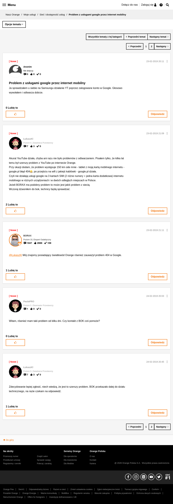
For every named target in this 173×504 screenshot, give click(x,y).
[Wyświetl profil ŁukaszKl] (28, 139)
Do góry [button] (10, 440)
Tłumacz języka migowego (136, 489)
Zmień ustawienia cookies (81, 489)
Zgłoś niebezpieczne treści (108, 489)
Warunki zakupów (102, 493)
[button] (167, 61)
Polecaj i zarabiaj (44, 463)
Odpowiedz (157, 114)
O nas (92, 456)
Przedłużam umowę (11, 460)
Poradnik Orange (10, 493)
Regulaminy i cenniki (12, 463)
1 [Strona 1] (146, 46)
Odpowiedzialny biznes (39, 489)
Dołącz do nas (129, 4)
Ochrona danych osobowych (148, 493)
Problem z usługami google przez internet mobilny (47, 83)
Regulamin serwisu (82, 493)
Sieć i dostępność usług (52, 14)
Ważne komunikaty (49, 493)
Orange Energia (29, 493)
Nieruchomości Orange (13, 497)
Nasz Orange (13, 14)
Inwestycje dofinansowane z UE (62, 497)
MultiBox (65, 493)
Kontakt (93, 460)
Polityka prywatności (123, 493)
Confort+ (155, 489)
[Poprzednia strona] (135, 46)
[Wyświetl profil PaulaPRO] (28, 301)
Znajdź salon (42, 456)
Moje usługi (30, 14)
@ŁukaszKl (15, 255)
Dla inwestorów (70, 460)
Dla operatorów (70, 456)
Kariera (93, 463)
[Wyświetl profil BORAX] (27, 235)
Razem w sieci (59, 489)
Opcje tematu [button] (13, 24)
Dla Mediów (69, 463)
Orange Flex (8, 489)
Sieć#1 (21, 489)
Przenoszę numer (10, 456)
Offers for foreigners (36, 497)
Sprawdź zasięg (44, 460)
